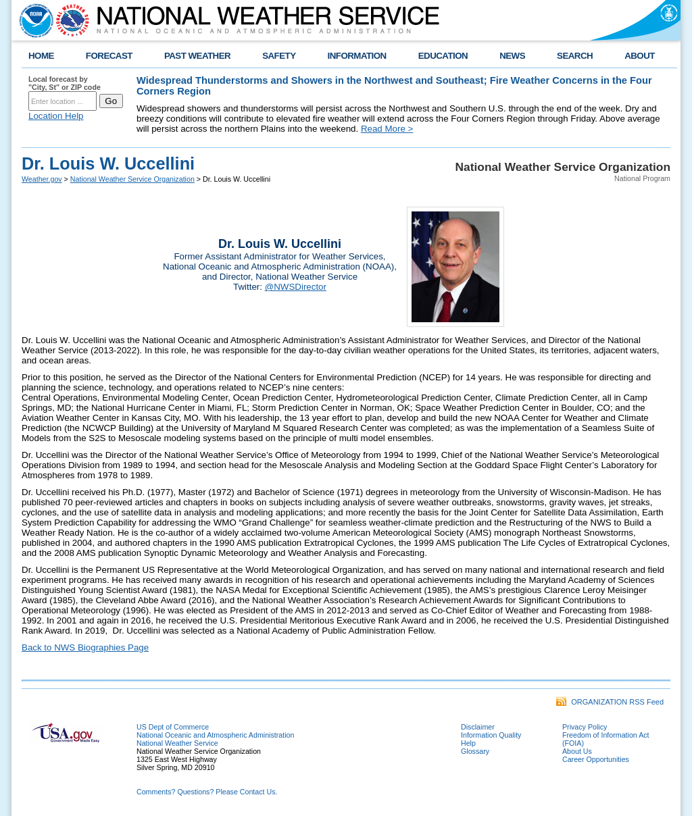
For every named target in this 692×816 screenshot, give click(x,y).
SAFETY (278, 56)
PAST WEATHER (197, 56)
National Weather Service (177, 743)
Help (468, 743)
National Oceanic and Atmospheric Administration (215, 735)
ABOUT (639, 56)
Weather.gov (42, 179)
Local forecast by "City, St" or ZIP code (64, 83)
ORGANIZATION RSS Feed (610, 702)
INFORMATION (357, 56)
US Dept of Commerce (173, 727)
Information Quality (491, 735)
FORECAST (109, 56)
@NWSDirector (295, 287)
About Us (577, 751)
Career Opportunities (595, 759)
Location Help (56, 116)
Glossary (475, 751)
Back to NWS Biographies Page (85, 647)
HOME (41, 56)
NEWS (512, 56)
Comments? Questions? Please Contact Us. (207, 792)
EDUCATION (443, 56)
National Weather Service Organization (132, 179)
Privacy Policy (584, 727)
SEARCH (575, 56)
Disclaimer (478, 727)
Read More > (387, 129)
